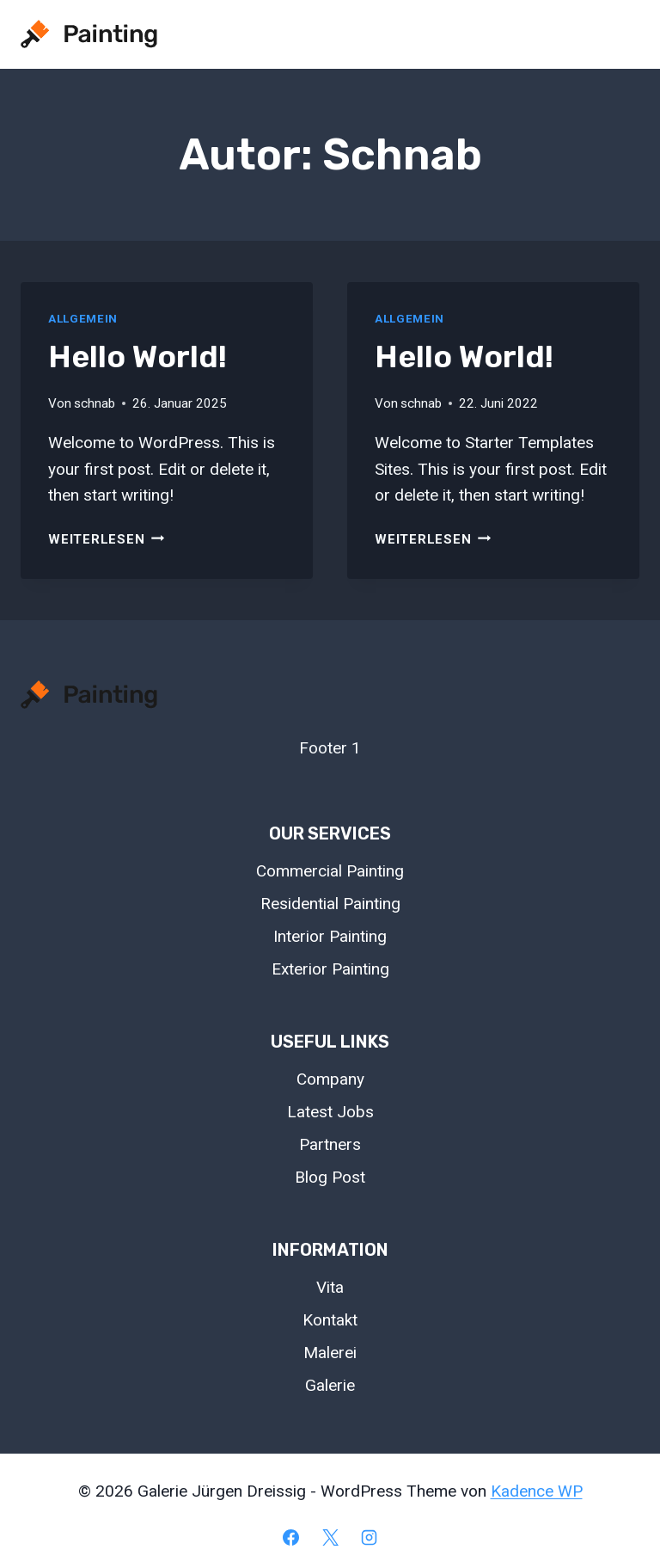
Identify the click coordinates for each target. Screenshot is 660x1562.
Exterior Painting (330, 969)
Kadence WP (537, 1491)
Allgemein (83, 318)
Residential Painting (330, 903)
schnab (94, 403)
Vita (330, 1287)
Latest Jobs (330, 1112)
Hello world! (137, 356)
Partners (330, 1144)
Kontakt (330, 1320)
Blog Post (330, 1177)
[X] (330, 1537)
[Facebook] (290, 1537)
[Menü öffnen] (619, 34)
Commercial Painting (330, 871)
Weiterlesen (106, 539)
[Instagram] (369, 1537)
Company (330, 1079)
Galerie (330, 1385)
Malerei (330, 1352)
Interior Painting (330, 936)
